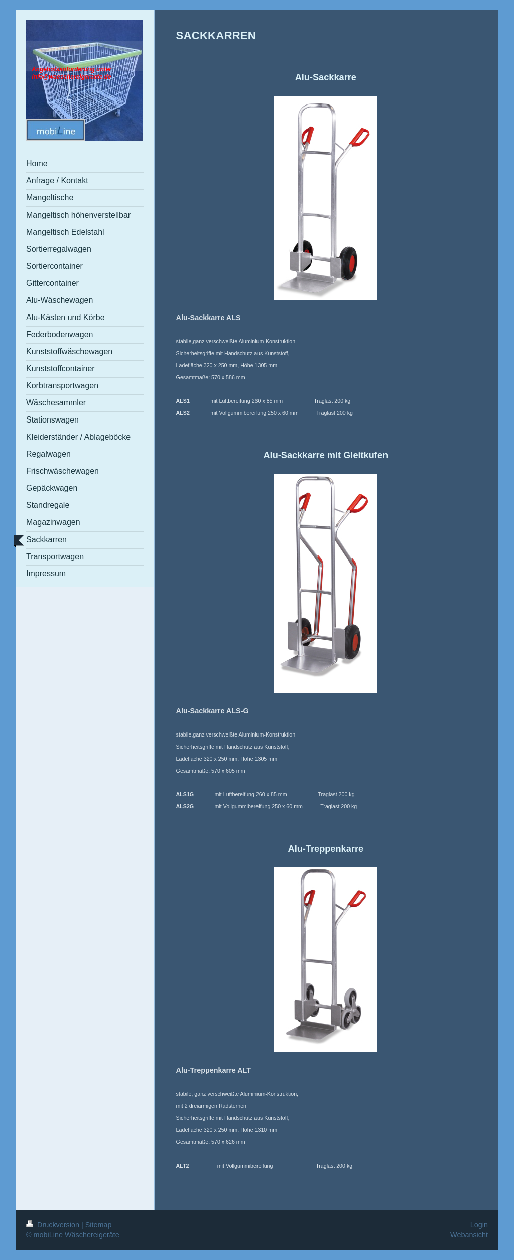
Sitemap (98, 1225)
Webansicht (469, 1235)
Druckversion (53, 1225)
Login (479, 1225)
